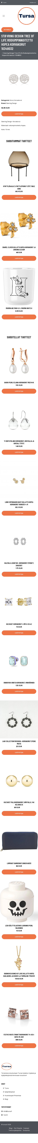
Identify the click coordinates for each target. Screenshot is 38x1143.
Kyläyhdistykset (10, 1092)
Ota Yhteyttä (18, 1128)
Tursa (7, 1088)
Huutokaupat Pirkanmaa (13, 1096)
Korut (12, 100)
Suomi (4, 2)
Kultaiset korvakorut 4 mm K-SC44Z (19, 624)
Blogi (6, 1099)
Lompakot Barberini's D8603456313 (19, 863)
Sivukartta (26, 1130)
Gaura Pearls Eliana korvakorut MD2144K (19, 382)
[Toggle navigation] (3, 16)
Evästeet (26, 1128)
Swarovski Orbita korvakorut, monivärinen (19, 683)
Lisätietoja (19, 114)
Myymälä (7, 29)
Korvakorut (18, 100)
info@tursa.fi (33, 2)
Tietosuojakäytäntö (14, 1130)
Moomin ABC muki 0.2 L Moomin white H (19, 308)
